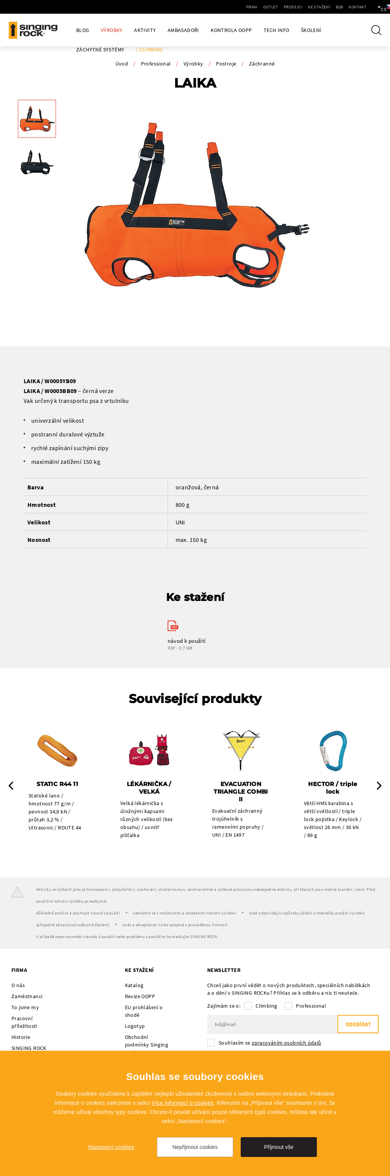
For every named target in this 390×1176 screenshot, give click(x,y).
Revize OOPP (140, 996)
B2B (313, 7)
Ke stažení (293, 7)
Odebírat (357, 1025)
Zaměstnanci (26, 996)
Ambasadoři (183, 30)
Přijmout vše (278, 1147)
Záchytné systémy (100, 50)
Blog (83, 30)
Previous (10, 786)
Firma (226, 7)
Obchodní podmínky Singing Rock (146, 1045)
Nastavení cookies (111, 1147)
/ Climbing (149, 50)
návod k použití (187, 640)
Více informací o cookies (183, 1103)
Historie (20, 1037)
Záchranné (262, 63)
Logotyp (135, 1026)
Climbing (266, 1006)
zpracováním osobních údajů (286, 1043)
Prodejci (267, 7)
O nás (18, 985)
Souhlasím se (270, 1043)
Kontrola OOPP (231, 30)
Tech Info (276, 30)
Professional (156, 63)
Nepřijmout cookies (194, 1147)
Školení (311, 30)
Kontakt (331, 7)
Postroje (226, 63)
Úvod (121, 63)
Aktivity (145, 30)
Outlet (244, 7)
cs (371, 7)
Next (379, 786)
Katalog (134, 985)
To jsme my (25, 1007)
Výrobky (112, 30)
